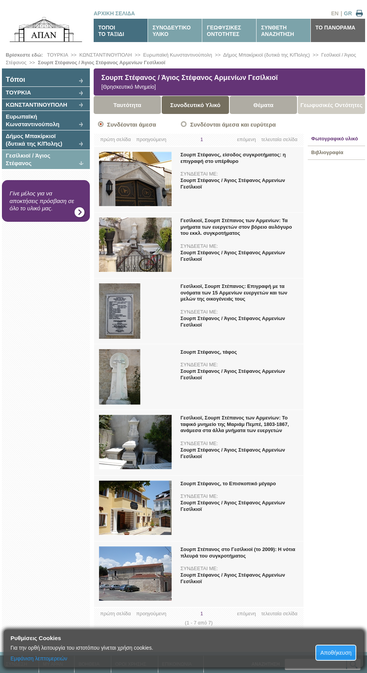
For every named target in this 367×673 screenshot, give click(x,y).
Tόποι (15, 79)
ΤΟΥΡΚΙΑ (57, 55)
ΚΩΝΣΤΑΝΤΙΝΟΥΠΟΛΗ (105, 55)
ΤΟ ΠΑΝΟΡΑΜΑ (335, 27)
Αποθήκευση (336, 653)
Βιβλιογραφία (327, 152)
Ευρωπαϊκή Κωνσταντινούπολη (177, 55)
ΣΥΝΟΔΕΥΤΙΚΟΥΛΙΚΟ (172, 30)
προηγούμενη (151, 139)
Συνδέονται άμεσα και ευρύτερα (233, 124)
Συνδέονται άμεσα (131, 124)
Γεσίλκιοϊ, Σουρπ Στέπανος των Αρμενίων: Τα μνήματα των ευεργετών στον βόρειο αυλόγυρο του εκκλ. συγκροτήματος (236, 227)
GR (348, 13)
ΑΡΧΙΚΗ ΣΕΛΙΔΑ (114, 13)
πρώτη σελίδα (115, 139)
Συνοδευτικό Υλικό (195, 105)
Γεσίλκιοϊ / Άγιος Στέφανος (28, 159)
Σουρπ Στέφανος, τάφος (208, 352)
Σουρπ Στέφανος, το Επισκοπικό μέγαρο (228, 483)
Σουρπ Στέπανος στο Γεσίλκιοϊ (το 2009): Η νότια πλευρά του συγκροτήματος (237, 552)
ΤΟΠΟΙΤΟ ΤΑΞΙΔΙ (111, 30)
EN (334, 13)
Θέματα (263, 105)
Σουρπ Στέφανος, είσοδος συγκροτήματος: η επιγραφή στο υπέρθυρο (233, 158)
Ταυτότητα (127, 105)
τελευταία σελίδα (279, 139)
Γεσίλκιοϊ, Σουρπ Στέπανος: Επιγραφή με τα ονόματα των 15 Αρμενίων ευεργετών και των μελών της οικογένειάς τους (233, 292)
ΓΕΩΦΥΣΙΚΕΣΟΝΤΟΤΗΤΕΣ (224, 30)
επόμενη (246, 139)
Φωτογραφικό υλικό (334, 138)
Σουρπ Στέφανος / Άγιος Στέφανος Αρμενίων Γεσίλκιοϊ (101, 62)
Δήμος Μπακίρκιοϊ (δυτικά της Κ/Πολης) (266, 55)
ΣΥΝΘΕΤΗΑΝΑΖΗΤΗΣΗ (277, 30)
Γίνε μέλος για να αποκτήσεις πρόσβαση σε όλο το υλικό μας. (42, 200)
